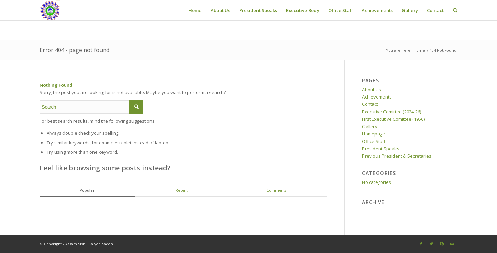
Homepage (373, 134)
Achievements (377, 97)
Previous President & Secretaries (396, 156)
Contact (370, 104)
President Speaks (380, 149)
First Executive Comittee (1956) (393, 119)
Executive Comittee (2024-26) (391, 112)
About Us (371, 89)
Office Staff (374, 141)
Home (419, 50)
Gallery (369, 126)
